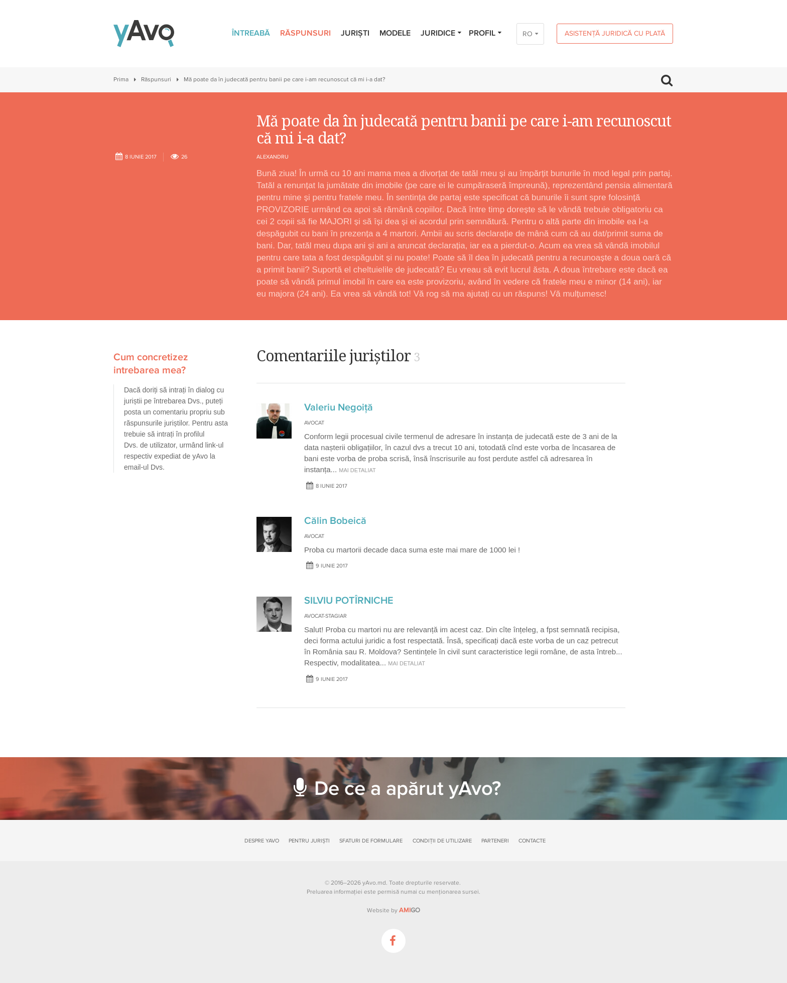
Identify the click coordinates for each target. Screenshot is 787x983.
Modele (395, 33)
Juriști (355, 33)
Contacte (532, 840)
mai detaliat (357, 470)
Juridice (441, 33)
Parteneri (495, 840)
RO (527, 34)
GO (409, 910)
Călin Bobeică (335, 521)
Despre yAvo (261, 840)
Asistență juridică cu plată (615, 33)
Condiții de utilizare (442, 840)
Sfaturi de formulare (371, 840)
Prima (120, 79)
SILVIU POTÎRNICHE (349, 601)
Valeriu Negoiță (338, 407)
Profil (485, 33)
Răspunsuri (305, 33)
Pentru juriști (309, 840)
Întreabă (251, 33)
